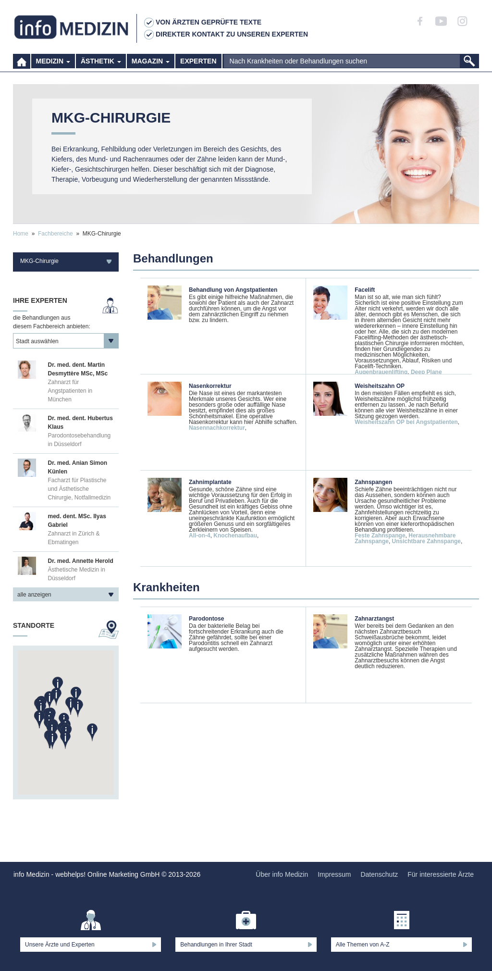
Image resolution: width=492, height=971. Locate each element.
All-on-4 (199, 535)
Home (20, 233)
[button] (65, 740)
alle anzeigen (34, 594)
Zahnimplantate (210, 482)
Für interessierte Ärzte (440, 874)
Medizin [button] (53, 62)
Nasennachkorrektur (217, 427)
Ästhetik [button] (101, 62)
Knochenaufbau (235, 535)
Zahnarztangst (374, 618)
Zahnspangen (373, 482)
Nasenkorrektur (210, 386)
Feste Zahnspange (380, 535)
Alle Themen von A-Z (363, 944)
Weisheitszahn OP (380, 386)
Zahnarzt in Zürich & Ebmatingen (74, 538)
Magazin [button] (151, 62)
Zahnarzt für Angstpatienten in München (70, 391)
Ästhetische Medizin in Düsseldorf (76, 574)
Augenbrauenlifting (381, 372)
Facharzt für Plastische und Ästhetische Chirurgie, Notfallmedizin (79, 489)
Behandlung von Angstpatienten (233, 289)
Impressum (334, 874)
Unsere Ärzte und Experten (60, 944)
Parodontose (206, 618)
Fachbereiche (55, 233)
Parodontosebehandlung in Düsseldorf (79, 440)
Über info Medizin (282, 874)
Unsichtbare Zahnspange (426, 541)
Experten (198, 62)
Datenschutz (379, 874)
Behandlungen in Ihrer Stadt (216, 944)
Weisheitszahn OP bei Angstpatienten (406, 422)
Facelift (365, 289)
